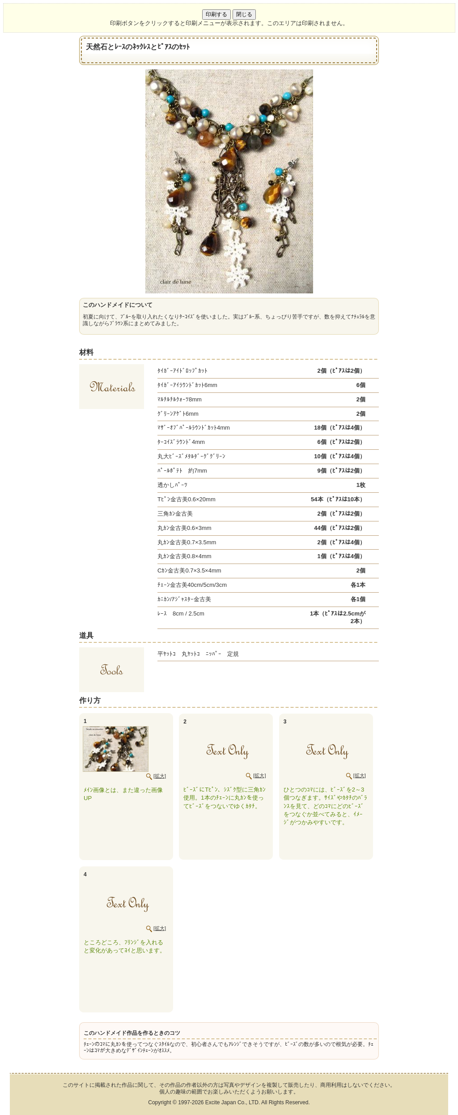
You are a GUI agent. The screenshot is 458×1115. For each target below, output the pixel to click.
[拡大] (159, 776)
